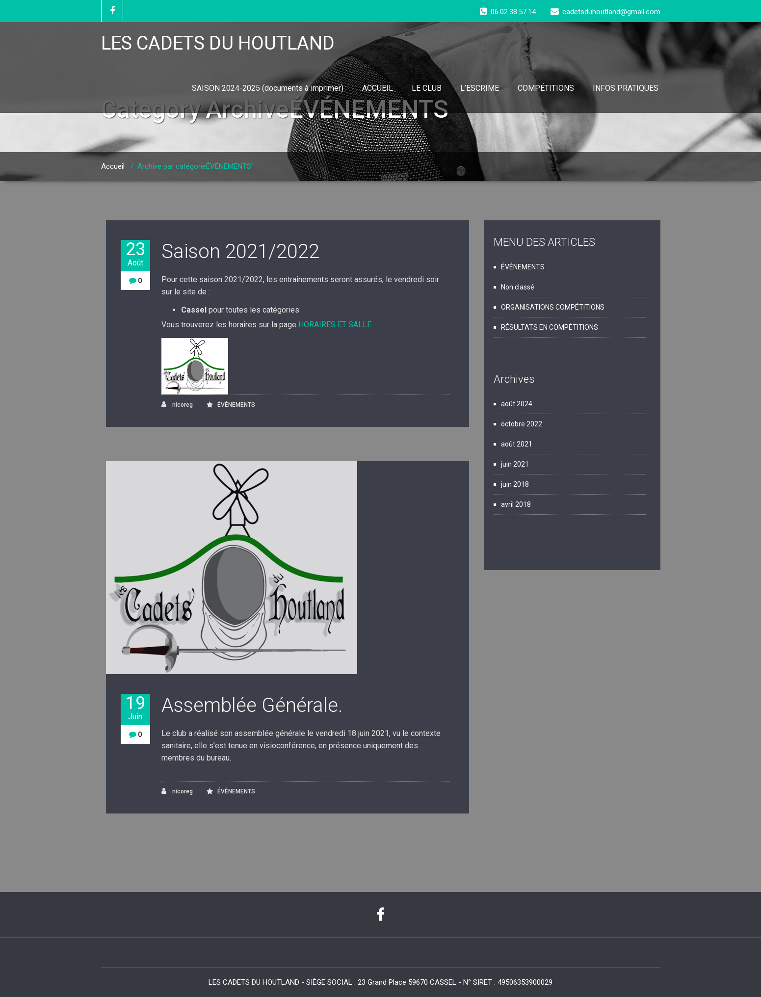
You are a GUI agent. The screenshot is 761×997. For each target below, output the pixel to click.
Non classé (517, 287)
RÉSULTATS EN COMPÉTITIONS (549, 327)
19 (135, 708)
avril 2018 (516, 504)
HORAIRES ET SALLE (334, 324)
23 (135, 254)
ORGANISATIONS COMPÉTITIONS (552, 307)
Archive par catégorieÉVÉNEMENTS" (195, 166)
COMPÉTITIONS (546, 88)
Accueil (113, 166)
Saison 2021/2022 (240, 251)
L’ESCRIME (479, 88)
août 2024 (516, 404)
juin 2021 (515, 464)
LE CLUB (427, 88)
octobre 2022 (521, 424)
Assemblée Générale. (251, 705)
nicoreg (177, 404)
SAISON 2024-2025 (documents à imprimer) (267, 88)
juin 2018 (515, 484)
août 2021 (516, 444)
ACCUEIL (377, 88)
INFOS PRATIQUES (625, 88)
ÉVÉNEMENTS (236, 404)
